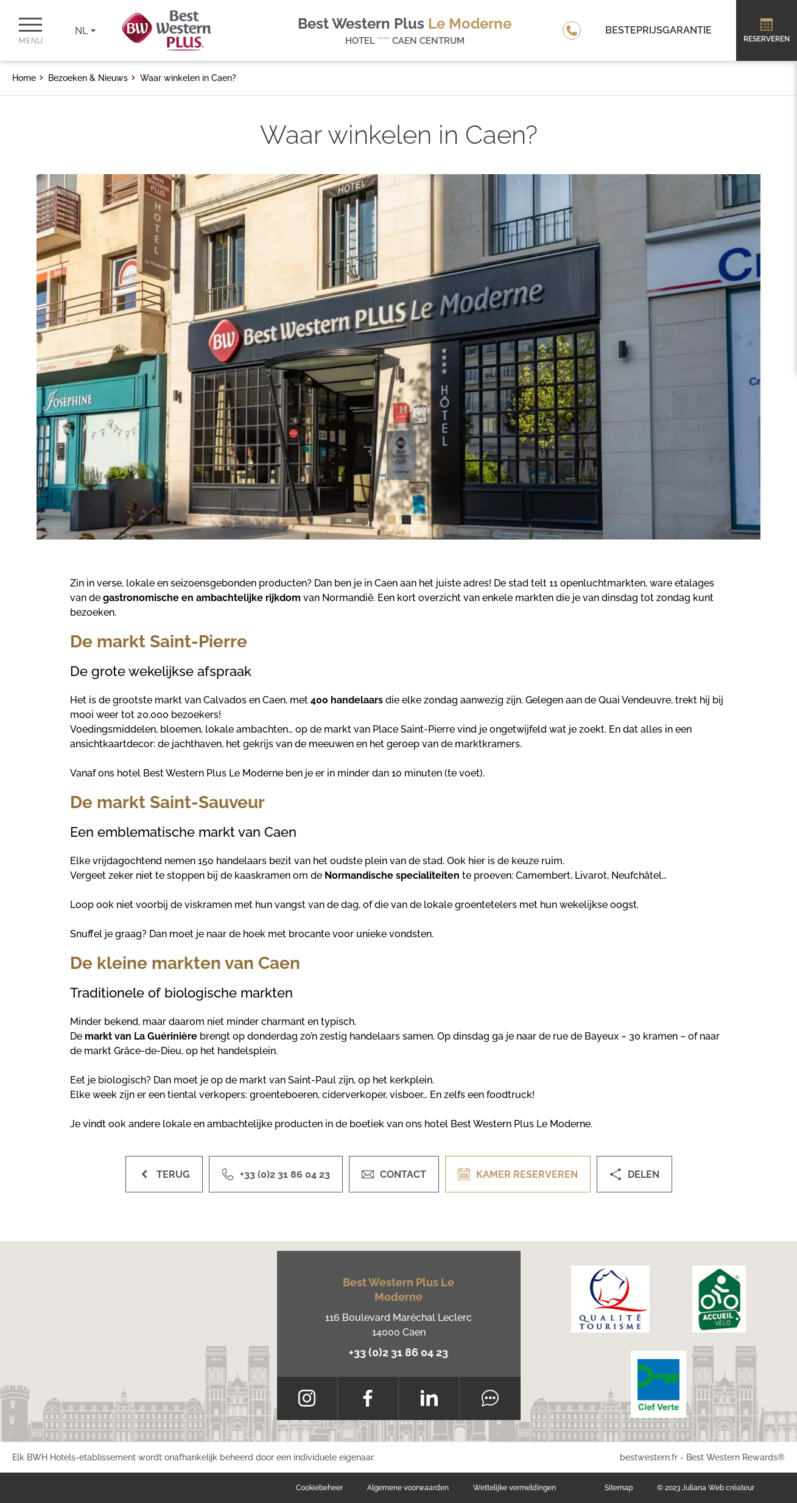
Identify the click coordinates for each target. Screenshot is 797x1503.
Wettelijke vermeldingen (514, 1488)
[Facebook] (368, 1398)
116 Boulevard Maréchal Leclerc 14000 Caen (398, 1325)
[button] (391, 519)
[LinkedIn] (429, 1398)
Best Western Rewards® (735, 1457)
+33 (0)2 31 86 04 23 (398, 1352)
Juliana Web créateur (718, 1488)
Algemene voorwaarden (408, 1488)
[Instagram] (307, 1398)
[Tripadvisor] (490, 1398)
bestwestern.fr (649, 1457)
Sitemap (619, 1488)
